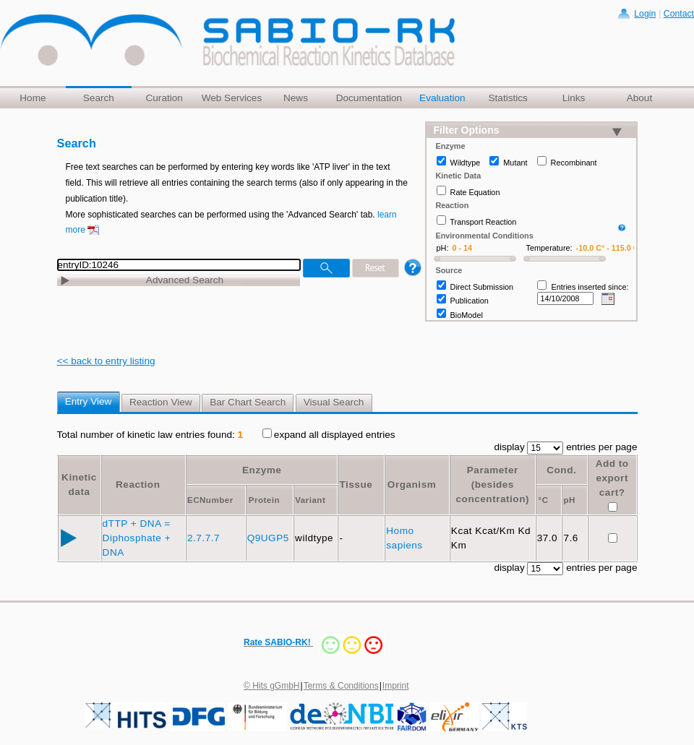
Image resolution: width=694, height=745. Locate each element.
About (640, 97)
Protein (264, 500)
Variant (310, 500)
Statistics (507, 97)
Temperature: (549, 248)
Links (574, 97)
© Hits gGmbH (272, 686)
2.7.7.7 (205, 538)
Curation (163, 97)
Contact (679, 14)
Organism (411, 484)
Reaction (138, 484)
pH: (443, 248)
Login (645, 14)
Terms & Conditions (341, 686)
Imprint (395, 686)
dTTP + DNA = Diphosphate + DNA (137, 538)
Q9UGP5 (269, 538)
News (295, 97)
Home (33, 97)
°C (544, 500)
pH (569, 500)
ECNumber (210, 500)
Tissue (355, 484)
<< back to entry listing (106, 361)
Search (98, 97)
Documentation (369, 97)
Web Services (232, 97)
